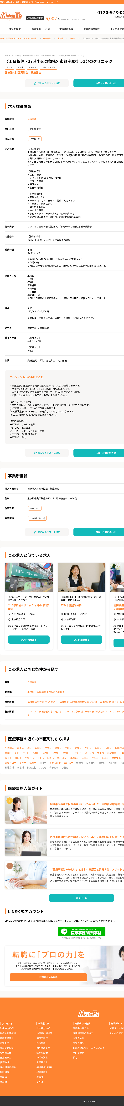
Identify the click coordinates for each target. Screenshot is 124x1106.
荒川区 (26, 752)
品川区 (88, 748)
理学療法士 (5, 1052)
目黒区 (98, 748)
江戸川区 (77, 752)
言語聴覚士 (5, 1062)
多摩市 (22, 762)
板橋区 (36, 752)
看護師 (3, 1076)
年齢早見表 (78, 1052)
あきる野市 (55, 762)
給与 (75, 1057)
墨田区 (68, 748)
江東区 (78, 748)
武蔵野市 (111, 752)
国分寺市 (73, 757)
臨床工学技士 (7, 1038)
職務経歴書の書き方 (83, 1033)
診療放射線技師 (8, 1033)
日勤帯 (20, 67)
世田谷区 (119, 748)
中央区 (73, 38)
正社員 (9, 67)
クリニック (35, 138)
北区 (17, 752)
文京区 (48, 748)
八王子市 (89, 752)
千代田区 (9, 748)
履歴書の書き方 (81, 1028)
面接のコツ (78, 1042)
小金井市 (29, 757)
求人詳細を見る (29, 639)
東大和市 (116, 757)
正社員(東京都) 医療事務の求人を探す (79, 701)
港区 (29, 748)
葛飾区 (66, 752)
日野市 (50, 757)
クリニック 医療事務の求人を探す (44, 711)
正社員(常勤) (35, 129)
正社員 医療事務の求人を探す (42, 701)
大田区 (108, 748)
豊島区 (8, 752)
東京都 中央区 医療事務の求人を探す (46, 691)
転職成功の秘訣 (92, 29)
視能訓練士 (5, 1072)
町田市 (18, 757)
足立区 (56, 752)
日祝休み (32, 67)
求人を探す (15, 29)
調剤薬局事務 (7, 1047)
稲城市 (32, 762)
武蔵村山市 (10, 762)
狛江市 (105, 757)
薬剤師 (3, 1081)
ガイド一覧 (81, 898)
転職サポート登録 (48, 977)
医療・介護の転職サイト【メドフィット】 (18, 38)
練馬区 (46, 752)
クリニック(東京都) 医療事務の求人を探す (86, 711)
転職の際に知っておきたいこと (88, 1047)
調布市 (8, 757)
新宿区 (38, 748)
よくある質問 (116, 1033)
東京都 (60, 38)
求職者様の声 (66, 29)
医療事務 (47, 38)
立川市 (100, 752)
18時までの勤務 (48, 67)
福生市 (95, 757)
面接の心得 (78, 1038)
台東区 (58, 748)
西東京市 (68, 762)
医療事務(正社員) (37, 518)
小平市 (40, 757)
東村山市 (61, 757)
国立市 (85, 757)
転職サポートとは (41, 29)
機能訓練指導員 (8, 1067)
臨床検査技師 (7, 1028)
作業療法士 (5, 1057)
